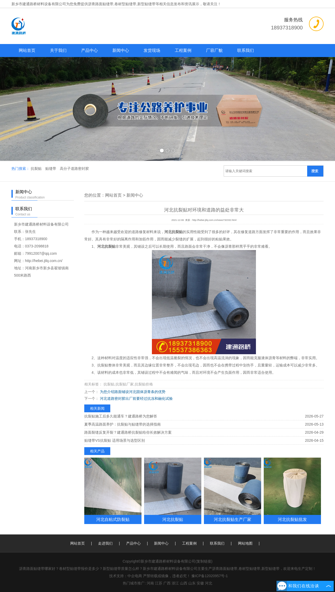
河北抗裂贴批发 (292, 519)
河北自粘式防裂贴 (113, 519)
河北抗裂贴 (172, 519)
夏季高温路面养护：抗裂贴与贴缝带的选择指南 (122, 424)
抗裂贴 (37, 168)
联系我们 (245, 50)
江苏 (158, 583)
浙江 (175, 583)
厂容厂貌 (214, 50)
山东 (192, 583)
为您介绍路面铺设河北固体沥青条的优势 (132, 392)
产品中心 (89, 50)
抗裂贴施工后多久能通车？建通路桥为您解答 (120, 416)
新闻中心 (120, 50)
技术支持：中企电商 (125, 576)
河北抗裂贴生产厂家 (232, 519)
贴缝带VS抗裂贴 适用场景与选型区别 (114, 440)
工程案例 (183, 50)
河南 (150, 583)
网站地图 (245, 543)
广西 (167, 583)
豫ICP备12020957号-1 (209, 576)
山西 (183, 583)
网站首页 (27, 50)
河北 (208, 583)
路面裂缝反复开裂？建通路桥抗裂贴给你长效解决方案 (128, 432)
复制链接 (204, 561)
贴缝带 (51, 168)
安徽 (200, 583)
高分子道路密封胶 (74, 168)
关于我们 (58, 50)
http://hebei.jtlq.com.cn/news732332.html (214, 220)
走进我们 (105, 543)
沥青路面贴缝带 (100, 4)
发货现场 (152, 50)
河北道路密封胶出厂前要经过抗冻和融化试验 (136, 398)
